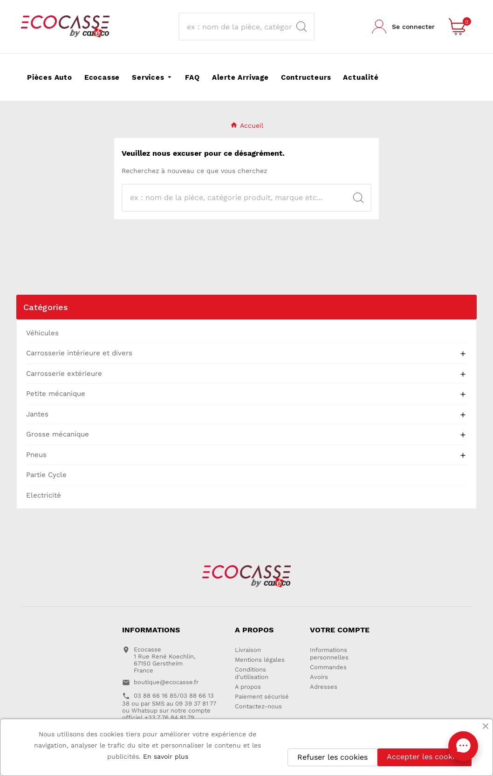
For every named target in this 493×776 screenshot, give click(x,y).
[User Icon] (403, 26)
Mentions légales (260, 659)
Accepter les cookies (424, 756)
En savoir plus (165, 756)
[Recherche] (238, 27)
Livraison (248, 649)
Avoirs (319, 676)
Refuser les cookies (332, 757)
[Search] (301, 27)
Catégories (45, 307)
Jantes (37, 414)
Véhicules (42, 333)
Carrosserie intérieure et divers (79, 353)
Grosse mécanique (57, 434)
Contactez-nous (258, 706)
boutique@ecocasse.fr (166, 682)
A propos (248, 686)
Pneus (36, 454)
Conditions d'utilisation (251, 673)
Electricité (43, 495)
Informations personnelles (329, 653)
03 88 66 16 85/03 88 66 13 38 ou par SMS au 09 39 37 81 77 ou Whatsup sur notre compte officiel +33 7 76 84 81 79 (169, 706)
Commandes (328, 667)
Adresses (323, 686)
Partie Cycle (46, 475)
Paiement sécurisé (262, 696)
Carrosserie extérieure (64, 373)
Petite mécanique (55, 393)
